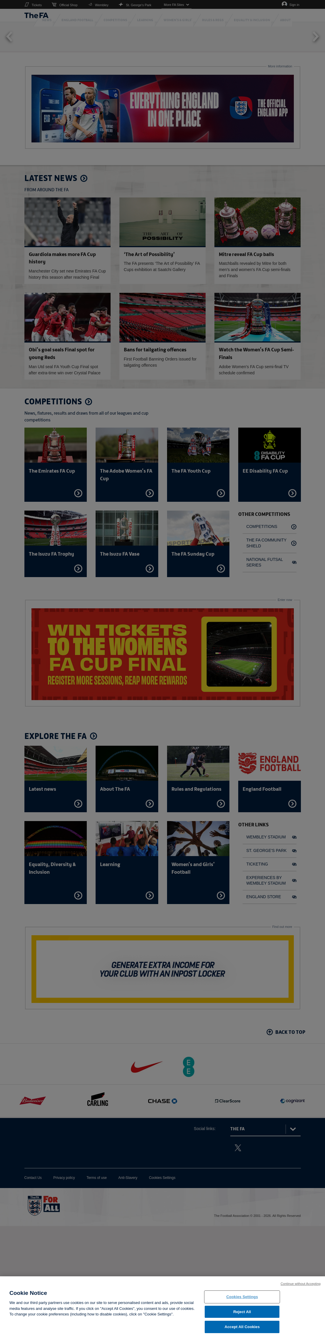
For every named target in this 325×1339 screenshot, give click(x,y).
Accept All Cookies (242, 1327)
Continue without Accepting (301, 1284)
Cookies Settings (242, 1297)
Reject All (242, 1312)
